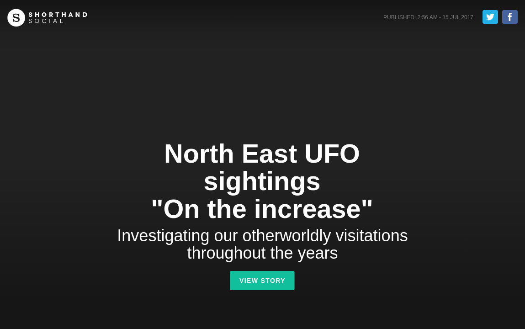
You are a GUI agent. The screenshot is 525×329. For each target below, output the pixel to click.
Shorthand (47, 17)
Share (510, 17)
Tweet (490, 17)
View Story (262, 280)
